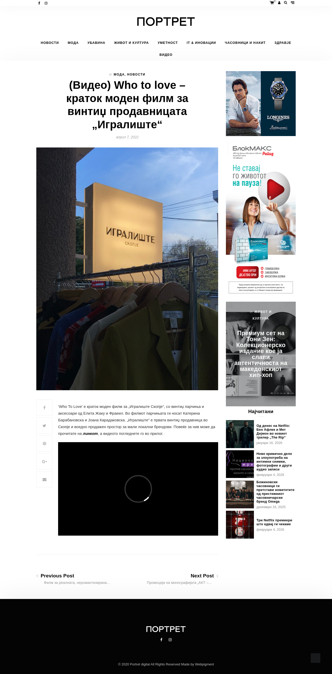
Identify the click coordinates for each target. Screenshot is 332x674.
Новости (50, 43)
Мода (73, 43)
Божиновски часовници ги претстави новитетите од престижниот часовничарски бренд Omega (276, 491)
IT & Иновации (201, 43)
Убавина (96, 43)
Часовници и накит (245, 43)
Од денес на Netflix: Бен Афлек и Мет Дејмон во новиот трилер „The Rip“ (273, 431)
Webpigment (204, 664)
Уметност (168, 43)
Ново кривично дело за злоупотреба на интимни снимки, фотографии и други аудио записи (274, 461)
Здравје (282, 43)
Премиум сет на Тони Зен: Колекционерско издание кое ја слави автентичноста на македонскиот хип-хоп (260, 354)
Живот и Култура (131, 43)
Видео (166, 55)
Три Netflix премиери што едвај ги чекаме (274, 522)
